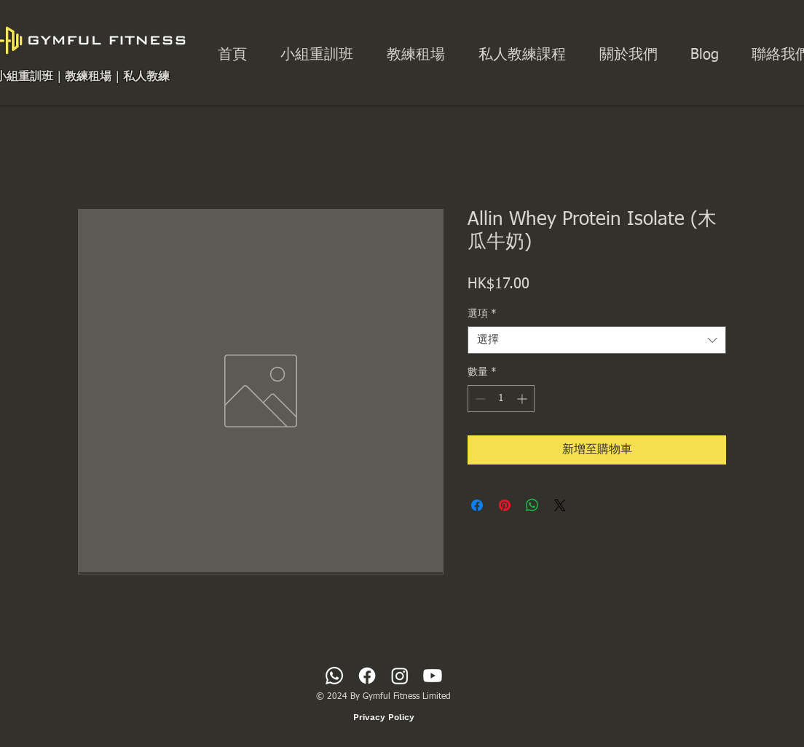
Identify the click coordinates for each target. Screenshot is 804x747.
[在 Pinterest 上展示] (504, 505)
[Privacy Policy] (384, 717)
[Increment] (523, 398)
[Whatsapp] (334, 676)
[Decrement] (479, 398)
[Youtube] (433, 676)
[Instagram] (400, 676)
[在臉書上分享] (477, 505)
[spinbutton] (501, 398)
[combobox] (597, 340)
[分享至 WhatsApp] (532, 505)
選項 (482, 314)
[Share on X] (560, 505)
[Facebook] (367, 676)
